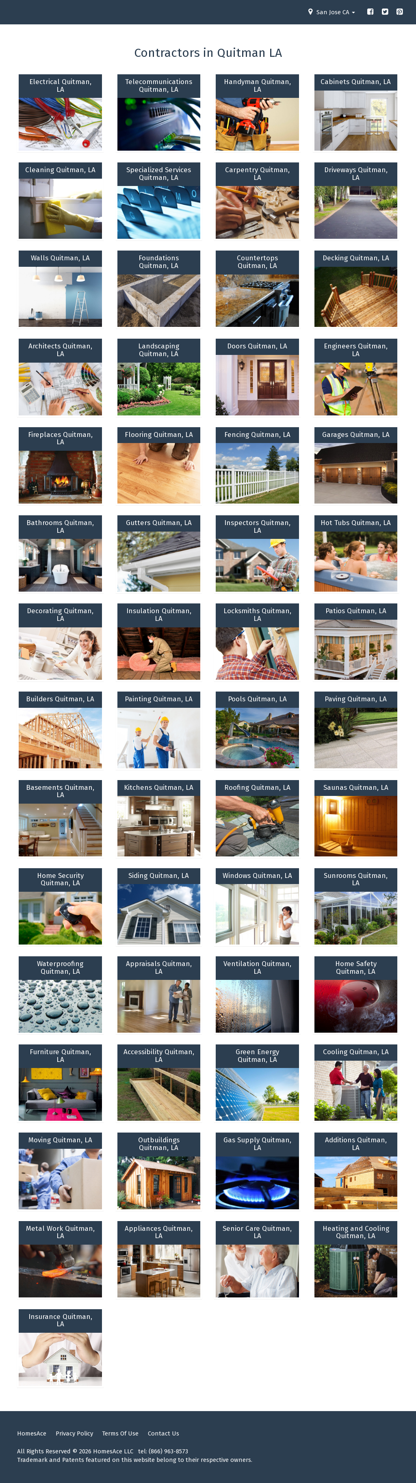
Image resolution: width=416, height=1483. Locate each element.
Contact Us (163, 1433)
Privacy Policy (74, 1433)
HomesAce (31, 1433)
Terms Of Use (120, 1433)
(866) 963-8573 (168, 1451)
